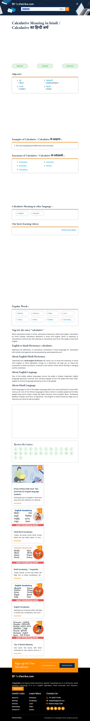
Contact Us (16, 710)
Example (45, 66)
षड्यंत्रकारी (49, 80)
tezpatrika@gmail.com (57, 701)
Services (15, 704)
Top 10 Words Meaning (23, 644)
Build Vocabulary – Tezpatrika (26, 569)
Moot (35, 320)
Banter (20, 313)
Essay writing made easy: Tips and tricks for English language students (26, 491)
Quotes (31, 710)
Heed (50, 313)
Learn (31, 704)
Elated (50, 320)
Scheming (22, 166)
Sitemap (15, 701)
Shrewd (49, 166)
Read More (17, 503)
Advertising (16, 707)
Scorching (67, 320)
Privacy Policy (17, 718)
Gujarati (36, 213)
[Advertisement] (45, 47)
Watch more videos (69, 230)
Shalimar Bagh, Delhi (56, 704)
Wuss (20, 320)
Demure (36, 313)
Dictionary (32, 698)
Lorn (65, 313)
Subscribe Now (67, 665)
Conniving (49, 162)
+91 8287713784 (55, 698)
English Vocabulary (21, 607)
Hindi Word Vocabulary (23, 532)
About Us (15, 698)
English (21, 213)
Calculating (23, 170)
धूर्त (20, 80)
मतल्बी (21, 87)
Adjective (20, 66)
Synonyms (70, 66)
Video (31, 707)
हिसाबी (48, 87)
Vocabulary (33, 701)
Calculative (23, 162)
